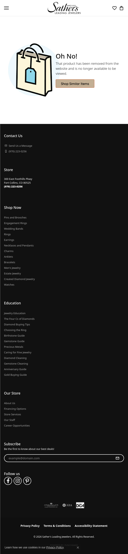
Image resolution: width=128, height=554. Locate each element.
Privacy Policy (29, 526)
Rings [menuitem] (7, 234)
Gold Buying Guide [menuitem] (15, 375)
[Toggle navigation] (6, 8)
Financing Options (15, 409)
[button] (114, 8)
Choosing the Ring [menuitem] (15, 330)
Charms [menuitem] (8, 251)
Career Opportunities (17, 425)
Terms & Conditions (57, 526)
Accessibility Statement (91, 526)
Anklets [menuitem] (8, 256)
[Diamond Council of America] (80, 505)
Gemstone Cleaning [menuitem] (16, 363)
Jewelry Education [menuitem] (14, 313)
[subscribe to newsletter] (117, 458)
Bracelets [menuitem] (9, 262)
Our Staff (9, 420)
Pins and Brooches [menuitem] (15, 217)
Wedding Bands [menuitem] (13, 228)
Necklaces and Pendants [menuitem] (19, 245)
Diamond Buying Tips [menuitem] (17, 324)
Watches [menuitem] (9, 284)
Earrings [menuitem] (9, 240)
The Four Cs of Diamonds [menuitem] (19, 319)
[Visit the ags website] (51, 505)
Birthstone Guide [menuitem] (14, 335)
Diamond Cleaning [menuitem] (15, 358)
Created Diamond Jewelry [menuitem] (19, 279)
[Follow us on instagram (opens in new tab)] (18, 481)
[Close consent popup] (78, 547)
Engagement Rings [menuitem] (15, 223)
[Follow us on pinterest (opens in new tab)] (27, 481)
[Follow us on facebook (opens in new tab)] (8, 481)
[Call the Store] (13, 186)
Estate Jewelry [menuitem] (12, 273)
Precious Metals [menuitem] (13, 347)
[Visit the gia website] (67, 505)
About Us (9, 403)
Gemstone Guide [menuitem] (14, 341)
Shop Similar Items (75, 83)
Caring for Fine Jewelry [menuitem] (17, 352)
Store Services (12, 414)
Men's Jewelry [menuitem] (12, 268)
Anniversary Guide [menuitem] (15, 369)
